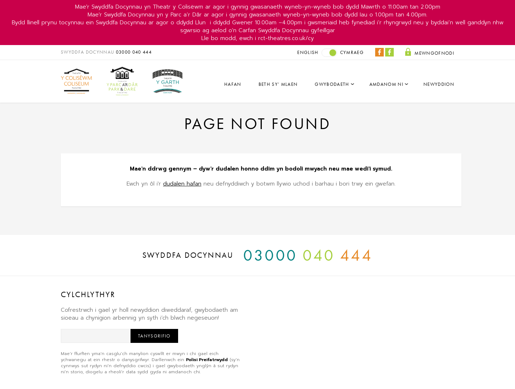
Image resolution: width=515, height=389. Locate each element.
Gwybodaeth (332, 84)
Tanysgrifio (154, 336)
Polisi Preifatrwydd (207, 359)
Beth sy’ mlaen (278, 84)
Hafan (232, 84)
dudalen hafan (182, 184)
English (307, 52)
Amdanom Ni (386, 84)
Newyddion (438, 84)
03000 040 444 (134, 52)
